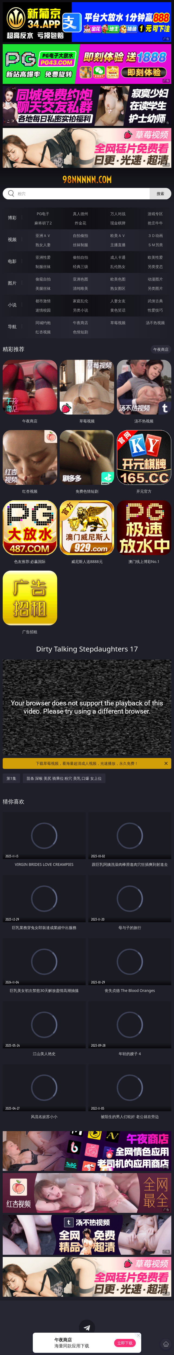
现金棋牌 (117, 223)
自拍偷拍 (80, 235)
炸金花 (80, 223)
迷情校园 (43, 310)
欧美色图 (117, 279)
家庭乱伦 (80, 300)
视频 (12, 239)
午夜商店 (80, 322)
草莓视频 (117, 322)
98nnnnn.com (87, 179)
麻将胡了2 (43, 223)
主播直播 (117, 244)
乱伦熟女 (117, 266)
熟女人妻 (43, 244)
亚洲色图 (80, 279)
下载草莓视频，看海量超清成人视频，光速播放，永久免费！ (102, 763)
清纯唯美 (80, 288)
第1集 (11, 778)
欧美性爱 (155, 257)
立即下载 (125, 1342)
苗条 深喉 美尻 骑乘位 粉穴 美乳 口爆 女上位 (64, 778)
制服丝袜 (43, 266)
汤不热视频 (155, 322)
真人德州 (80, 213)
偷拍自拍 (80, 257)
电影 (12, 261)
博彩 (12, 218)
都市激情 (43, 300)
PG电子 (43, 213)
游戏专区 (155, 213)
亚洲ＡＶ (43, 235)
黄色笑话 (117, 310)
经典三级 (80, 266)
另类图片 (155, 288)
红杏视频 (43, 331)
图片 (12, 283)
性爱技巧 (155, 310)
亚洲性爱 (43, 257)
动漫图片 (155, 279)
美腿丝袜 (43, 288)
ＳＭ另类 (155, 244)
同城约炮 (43, 322)
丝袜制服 (80, 244)
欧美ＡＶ (117, 235)
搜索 (160, 193)
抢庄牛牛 (155, 223)
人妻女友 (117, 300)
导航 (12, 327)
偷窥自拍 (43, 279)
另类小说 (80, 310)
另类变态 (155, 266)
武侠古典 (155, 300)
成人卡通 (117, 257)
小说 (12, 305)
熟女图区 (117, 288)
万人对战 (117, 213)
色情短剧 (80, 331)
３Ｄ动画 (155, 235)
